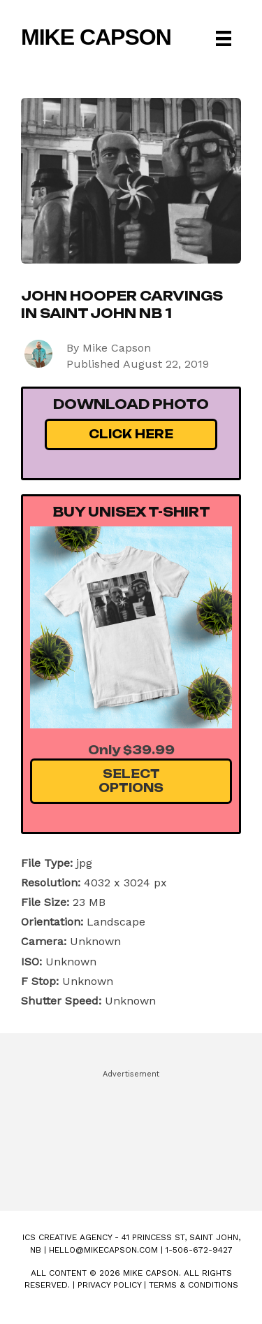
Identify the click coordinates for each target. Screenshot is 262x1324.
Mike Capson (96, 37)
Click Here (131, 434)
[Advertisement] (131, 1134)
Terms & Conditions (193, 1285)
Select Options (131, 780)
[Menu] (223, 38)
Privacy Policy (109, 1285)
